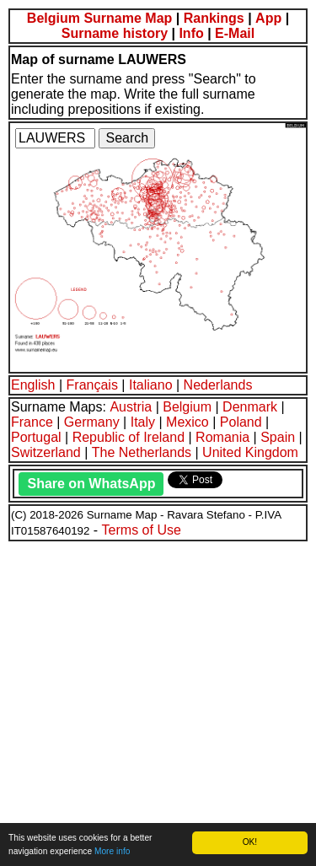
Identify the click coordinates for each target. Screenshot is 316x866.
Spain (277, 437)
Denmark (249, 407)
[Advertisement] (158, 701)
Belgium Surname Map (99, 18)
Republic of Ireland (128, 437)
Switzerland (46, 452)
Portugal (36, 437)
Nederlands (218, 385)
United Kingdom (250, 452)
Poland (241, 422)
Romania (222, 437)
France (32, 422)
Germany (92, 422)
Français (92, 385)
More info (112, 851)
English (33, 385)
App (268, 18)
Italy (143, 422)
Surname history (115, 33)
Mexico (187, 422)
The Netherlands (141, 452)
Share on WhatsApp (91, 483)
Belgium (187, 407)
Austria (131, 407)
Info (191, 33)
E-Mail (234, 33)
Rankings (214, 18)
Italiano (151, 385)
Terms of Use (141, 530)
